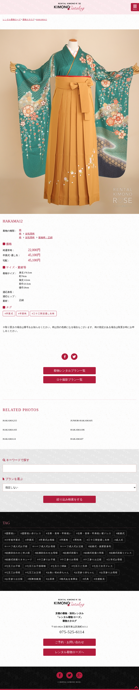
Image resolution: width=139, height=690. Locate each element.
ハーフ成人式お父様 (72, 546)
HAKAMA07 (76, 439)
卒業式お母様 (47, 540)
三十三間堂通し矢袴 (44, 313)
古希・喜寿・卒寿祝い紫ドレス (94, 533)
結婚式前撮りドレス (121, 553)
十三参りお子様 (47, 559)
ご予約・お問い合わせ (69, 642)
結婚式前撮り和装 (94, 553)
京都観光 (100, 579)
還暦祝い (11, 533)
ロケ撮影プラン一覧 (69, 379)
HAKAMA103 (10, 429)
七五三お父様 (34, 572)
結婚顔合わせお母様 (47, 553)
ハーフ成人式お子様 (17, 546)
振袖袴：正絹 (45, 237)
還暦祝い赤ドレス (31, 533)
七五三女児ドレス (103, 566)
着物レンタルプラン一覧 (69, 370)
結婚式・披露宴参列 (100, 546)
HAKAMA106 (77, 429)
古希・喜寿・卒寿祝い (59, 533)
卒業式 (9, 313)
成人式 (119, 540)
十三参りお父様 (93, 559)
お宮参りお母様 (109, 572)
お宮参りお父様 (14, 579)
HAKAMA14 (9, 439)
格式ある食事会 (69, 579)
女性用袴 (30, 233)
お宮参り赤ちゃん (84, 572)
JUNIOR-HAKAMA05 (81, 420)
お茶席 (51, 579)
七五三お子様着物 (36, 566)
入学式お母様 (115, 559)
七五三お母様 (13, 572)
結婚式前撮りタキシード (19, 559)
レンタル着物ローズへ (69, 652)
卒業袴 (23, 313)
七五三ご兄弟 (80, 566)
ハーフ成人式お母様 (44, 546)
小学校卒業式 (13, 540)
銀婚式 (121, 533)
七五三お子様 (13, 566)
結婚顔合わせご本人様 (18, 553)
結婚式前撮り (71, 553)
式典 (86, 579)
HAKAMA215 (10, 420)
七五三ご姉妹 (59, 566)
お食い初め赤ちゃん (58, 572)
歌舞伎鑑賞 (35, 579)
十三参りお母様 (70, 559)
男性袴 (78, 540)
